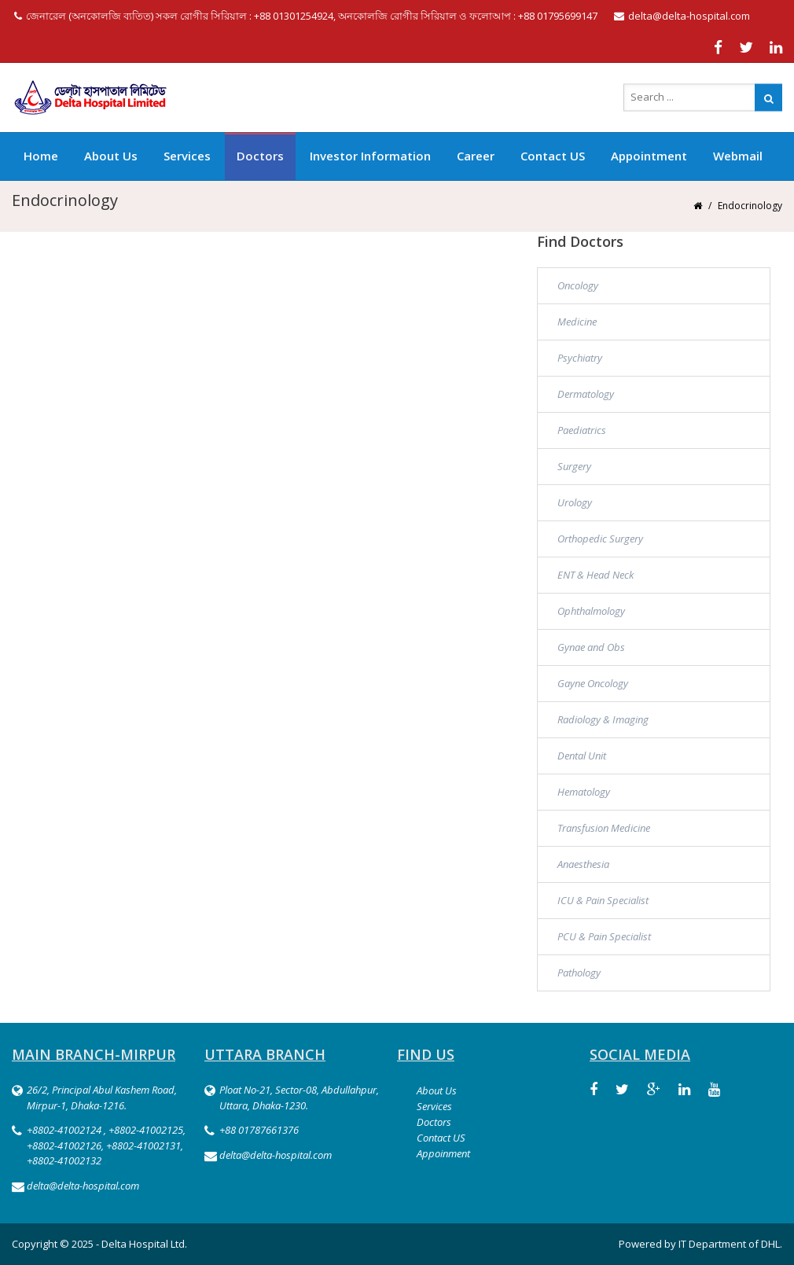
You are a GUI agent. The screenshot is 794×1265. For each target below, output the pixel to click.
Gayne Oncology (592, 683)
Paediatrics (581, 430)
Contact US (552, 156)
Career (475, 156)
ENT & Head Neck (595, 575)
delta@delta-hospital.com (682, 16)
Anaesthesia (583, 864)
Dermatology (585, 394)
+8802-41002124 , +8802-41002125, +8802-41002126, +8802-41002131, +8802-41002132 (106, 1145)
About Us (111, 156)
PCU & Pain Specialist (604, 936)
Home (41, 156)
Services (187, 156)
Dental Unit (581, 755)
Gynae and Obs (591, 647)
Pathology (579, 972)
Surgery (574, 466)
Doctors (260, 156)
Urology (574, 502)
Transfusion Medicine (603, 828)
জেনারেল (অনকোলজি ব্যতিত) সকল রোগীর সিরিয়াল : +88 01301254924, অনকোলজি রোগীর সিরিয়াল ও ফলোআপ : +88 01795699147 (305, 16)
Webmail (738, 156)
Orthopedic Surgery (600, 538)
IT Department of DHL (729, 1244)
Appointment (649, 156)
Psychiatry (579, 358)
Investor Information (370, 156)
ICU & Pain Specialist (603, 900)
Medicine (577, 321)
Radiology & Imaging (603, 719)
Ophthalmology (591, 611)
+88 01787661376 (259, 1130)
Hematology (583, 792)
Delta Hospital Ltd (143, 1244)
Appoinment (443, 1153)
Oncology (577, 285)
